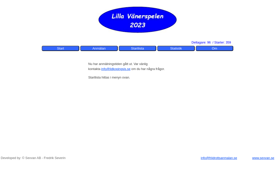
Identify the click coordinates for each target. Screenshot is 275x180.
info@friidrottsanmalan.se (219, 158)
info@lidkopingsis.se (115, 69)
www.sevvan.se (263, 158)
